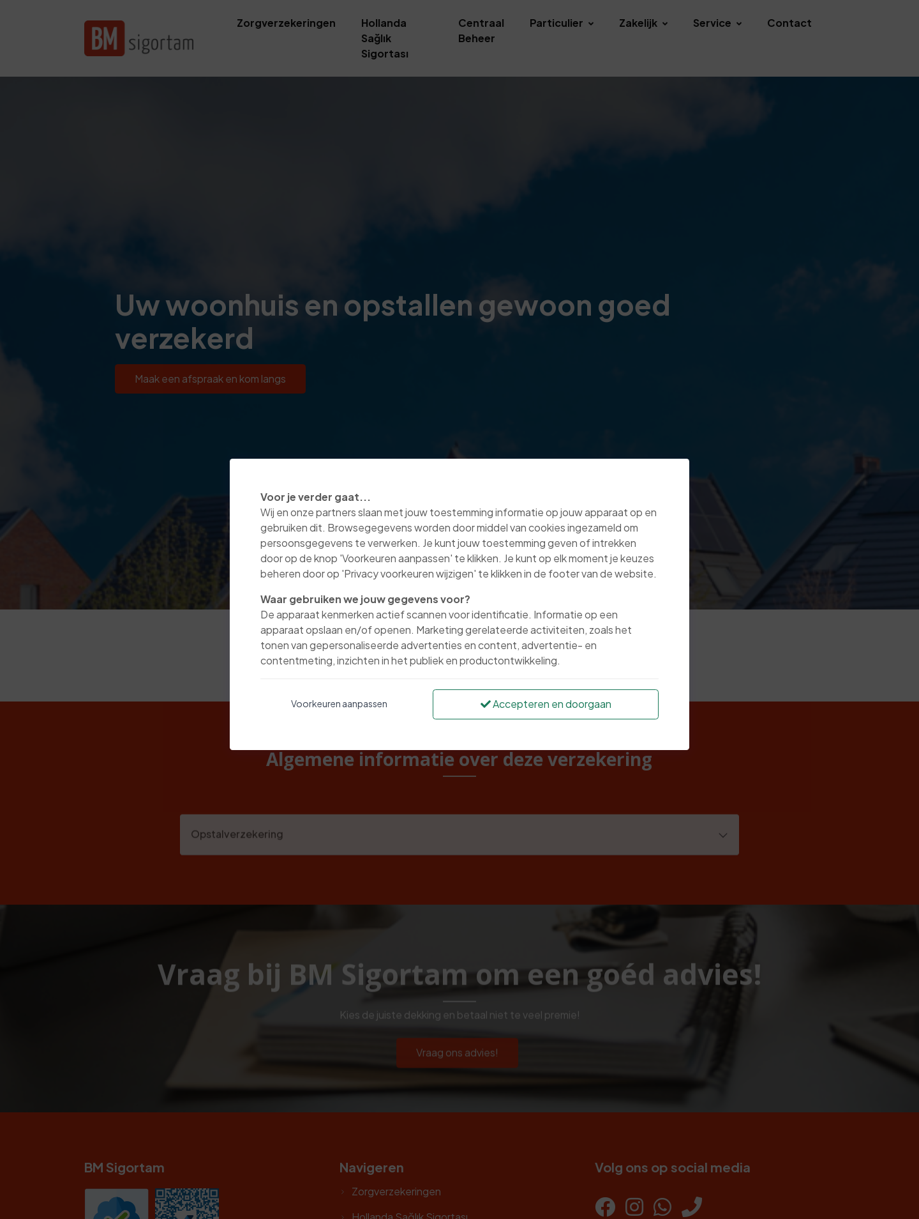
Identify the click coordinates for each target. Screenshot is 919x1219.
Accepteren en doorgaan (546, 703)
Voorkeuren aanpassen (339, 703)
